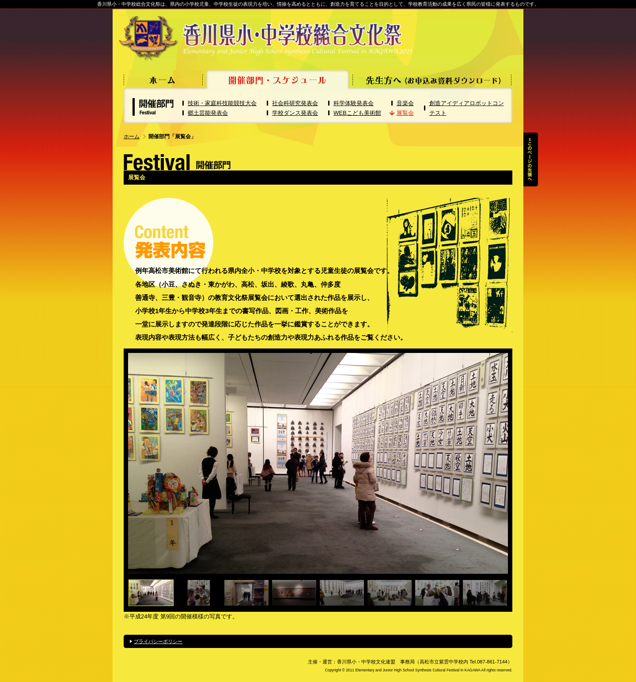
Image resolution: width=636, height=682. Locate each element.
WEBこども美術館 (357, 113)
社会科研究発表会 (295, 103)
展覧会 (405, 113)
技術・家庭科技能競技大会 (222, 103)
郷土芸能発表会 (208, 113)
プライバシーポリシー (158, 641)
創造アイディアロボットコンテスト (466, 108)
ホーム (132, 136)
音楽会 (405, 103)
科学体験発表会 (353, 103)
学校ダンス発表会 (295, 113)
